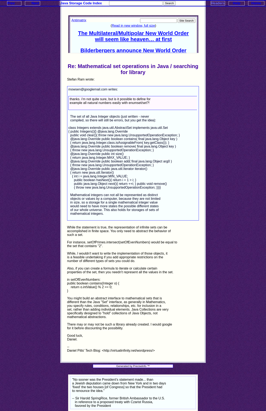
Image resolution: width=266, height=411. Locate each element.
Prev (11, 3)
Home (256, 3)
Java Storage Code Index (81, 3)
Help (236, 3)
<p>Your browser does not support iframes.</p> (133, 34)
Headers (218, 3)
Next (35, 3)
